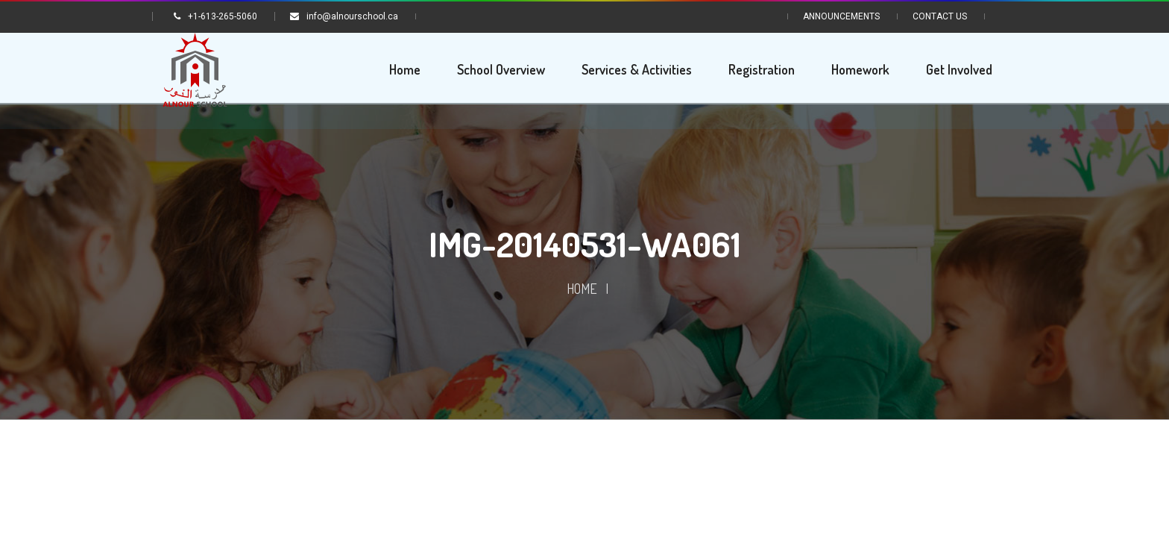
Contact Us (940, 16)
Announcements (841, 16)
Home (582, 290)
